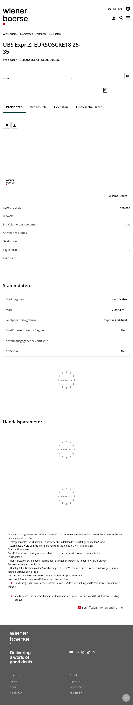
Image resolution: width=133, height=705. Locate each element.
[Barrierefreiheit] (128, 8)
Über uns (15, 675)
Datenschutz (76, 687)
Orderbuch (38, 107)
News (13, 687)
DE (109, 8)
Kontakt (73, 675)
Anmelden (113, 18)
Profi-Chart (118, 196)
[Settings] (7, 125)
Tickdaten (61, 107)
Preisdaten (14, 107)
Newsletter (16, 693)
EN (120, 8)
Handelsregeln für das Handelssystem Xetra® (39, 583)
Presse (13, 681)
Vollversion (75, 693)
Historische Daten (89, 107)
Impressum (75, 681)
